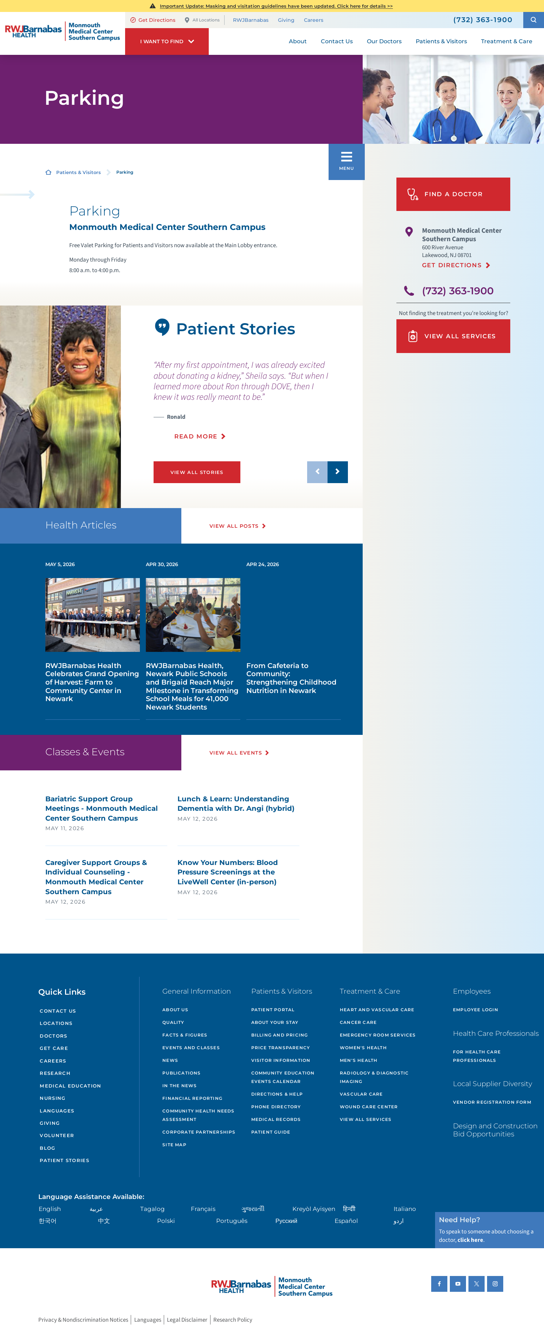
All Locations (202, 20)
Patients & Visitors (78, 172)
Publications (181, 1073)
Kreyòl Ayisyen (313, 1208)
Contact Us (58, 1011)
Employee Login (475, 1009)
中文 (104, 1220)
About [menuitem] (298, 41)
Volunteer (57, 1135)
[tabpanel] (60, 407)
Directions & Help (277, 1094)
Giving (286, 20)
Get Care (54, 1048)
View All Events (235, 753)
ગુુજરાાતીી (253, 1208)
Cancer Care (358, 1022)
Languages (57, 1111)
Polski (166, 1220)
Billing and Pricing (279, 1035)
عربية (96, 1208)
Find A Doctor (445, 194)
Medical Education (70, 1086)
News (170, 1060)
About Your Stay (275, 1022)
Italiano (405, 1208)
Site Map (174, 1144)
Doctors (53, 1036)
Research (55, 1073)
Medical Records (276, 1119)
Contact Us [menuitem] (337, 41)
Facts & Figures (184, 1035)
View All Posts (234, 526)
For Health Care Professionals (477, 1056)
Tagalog (152, 1208)
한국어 (48, 1220)
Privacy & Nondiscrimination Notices (83, 1320)
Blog (47, 1148)
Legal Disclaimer (187, 1320)
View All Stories (197, 472)
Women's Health (363, 1047)
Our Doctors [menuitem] (384, 41)
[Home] (62, 33)
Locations (56, 1023)
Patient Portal (273, 1009)
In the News (179, 1085)
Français (203, 1208)
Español (346, 1220)
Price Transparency (280, 1047)
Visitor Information (281, 1060)
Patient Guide (271, 1132)
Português (231, 1220)
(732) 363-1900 (458, 291)
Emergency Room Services (378, 1035)
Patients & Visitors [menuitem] (441, 41)
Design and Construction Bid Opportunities (495, 1130)
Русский (287, 1220)
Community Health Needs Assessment (198, 1115)
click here (470, 1240)
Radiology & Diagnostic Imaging (374, 1077)
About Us (175, 1009)
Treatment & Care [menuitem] (506, 41)
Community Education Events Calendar (283, 1077)
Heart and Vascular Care (377, 1009)
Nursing (52, 1098)
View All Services (451, 336)
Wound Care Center (369, 1106)
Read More (196, 436)
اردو (399, 1220)
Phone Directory (276, 1106)
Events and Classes (191, 1047)
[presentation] (251, 400)
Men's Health (358, 1060)
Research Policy (232, 1320)
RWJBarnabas (250, 20)
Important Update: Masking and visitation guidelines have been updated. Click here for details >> (276, 6)
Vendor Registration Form (492, 1102)
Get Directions (152, 20)
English (50, 1208)
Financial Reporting (192, 1098)
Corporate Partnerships (198, 1132)
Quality (173, 1022)
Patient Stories (64, 1160)
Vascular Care (361, 1094)
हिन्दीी (349, 1208)
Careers (313, 20)
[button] (533, 20)
